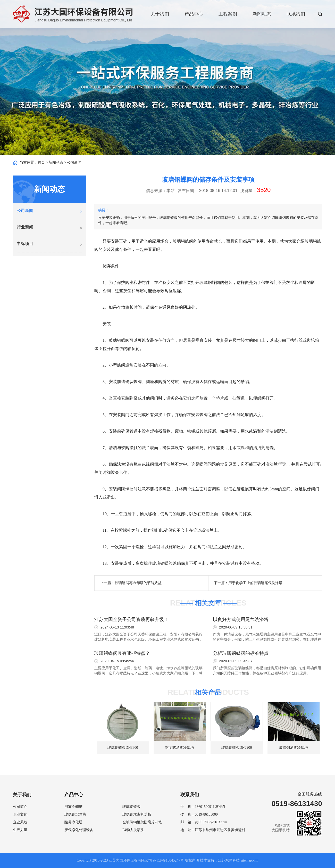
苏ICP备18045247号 (168, 860)
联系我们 (296, 14)
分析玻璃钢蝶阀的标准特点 (241, 653)
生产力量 (20, 830)
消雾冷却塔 (73, 807)
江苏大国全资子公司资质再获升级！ (131, 619)
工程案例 (228, 14)
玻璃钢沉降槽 (75, 814)
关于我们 (159, 14)
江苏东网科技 (229, 860)
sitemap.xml (249, 860)
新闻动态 (262, 14)
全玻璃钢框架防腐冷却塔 (142, 822)
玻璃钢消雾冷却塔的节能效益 (138, 583)
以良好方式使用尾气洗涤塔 (241, 619)
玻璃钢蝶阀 (183, 241)
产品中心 (194, 14)
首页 (41, 162)
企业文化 (20, 814)
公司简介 (20, 807)
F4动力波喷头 (133, 830)
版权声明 (192, 860)
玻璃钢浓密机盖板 (136, 814)
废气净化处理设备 (78, 830)
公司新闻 (74, 162)
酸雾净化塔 (73, 822)
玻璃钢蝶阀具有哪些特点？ (122, 653)
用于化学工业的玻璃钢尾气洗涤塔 (255, 583)
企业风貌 (20, 822)
